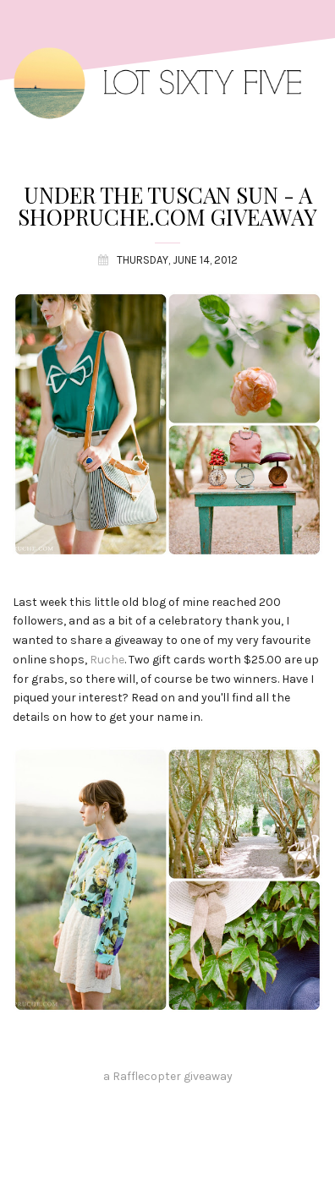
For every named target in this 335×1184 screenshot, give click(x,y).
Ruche (107, 659)
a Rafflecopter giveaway (168, 1076)
